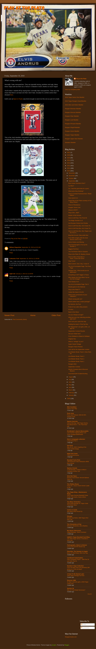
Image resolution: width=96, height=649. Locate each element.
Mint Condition (71, 407)
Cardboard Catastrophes (75, 558)
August (71, 377)
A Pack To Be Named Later (75, 574)
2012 (68, 165)
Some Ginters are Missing (76, 242)
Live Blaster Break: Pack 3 (76, 356)
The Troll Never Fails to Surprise (78, 251)
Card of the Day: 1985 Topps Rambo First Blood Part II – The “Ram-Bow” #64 (77, 424)
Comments (85, 627)
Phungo (69, 516)
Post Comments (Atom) (20, 319)
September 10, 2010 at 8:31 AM (31, 247)
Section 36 (70, 588)
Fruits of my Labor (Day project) (77, 307)
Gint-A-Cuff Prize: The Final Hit (77, 218)
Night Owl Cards (72, 453)
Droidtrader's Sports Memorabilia (77, 431)
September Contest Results (76, 331)
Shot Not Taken (72, 476)
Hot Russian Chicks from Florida (78, 223)
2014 (68, 160)
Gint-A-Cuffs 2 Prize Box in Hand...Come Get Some (76, 257)
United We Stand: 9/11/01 (76, 292)
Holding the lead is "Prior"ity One (78, 324)
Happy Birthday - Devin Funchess (76, 532)
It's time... (71, 309)
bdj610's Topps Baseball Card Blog (78, 537)
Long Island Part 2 (72, 440)
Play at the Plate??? (74, 289)
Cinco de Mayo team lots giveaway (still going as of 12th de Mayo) (78, 568)
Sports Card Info (72, 421)
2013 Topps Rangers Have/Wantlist (75, 101)
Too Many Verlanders (74, 502)
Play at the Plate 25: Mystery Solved (79, 254)
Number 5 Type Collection (75, 566)
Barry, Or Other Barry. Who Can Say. (77, 553)
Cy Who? (71, 186)
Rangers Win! (72, 364)
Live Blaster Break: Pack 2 (76, 359)
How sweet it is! (73, 198)
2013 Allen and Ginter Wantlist (74, 105)
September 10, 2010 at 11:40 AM (29, 258)
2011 (68, 168)
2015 (68, 157)
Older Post (56, 315)
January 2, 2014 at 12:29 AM (24, 273)
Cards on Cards (72, 510)
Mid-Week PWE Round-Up (74, 511)
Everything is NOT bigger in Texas (78, 275)
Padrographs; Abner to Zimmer (77, 545)
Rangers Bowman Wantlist (73, 108)
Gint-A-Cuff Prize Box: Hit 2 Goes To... (79, 228)
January (71, 395)
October (71, 178)
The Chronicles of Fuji (74, 524)
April (70, 387)
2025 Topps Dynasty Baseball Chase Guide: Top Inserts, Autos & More (77, 496)
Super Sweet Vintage (74, 344)
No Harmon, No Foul (74, 304)
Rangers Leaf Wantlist (71, 120)
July (70, 379)
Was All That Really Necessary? (76, 590)
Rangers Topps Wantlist (72, 135)
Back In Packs (18, 99)
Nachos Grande (72, 468)
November (72, 175)
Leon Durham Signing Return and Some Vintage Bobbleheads (76, 433)
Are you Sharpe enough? (75, 314)
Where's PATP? (73, 210)
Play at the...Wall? (73, 212)
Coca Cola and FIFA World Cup (76, 546)
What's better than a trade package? (79, 301)
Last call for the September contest (78, 349)
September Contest (74, 366)
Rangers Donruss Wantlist (73, 112)
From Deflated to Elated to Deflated (79, 336)
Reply (11, 252)
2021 (68, 152)
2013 (68, 163)
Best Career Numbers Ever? (76, 183)
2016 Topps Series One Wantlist (74, 97)
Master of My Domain (74, 215)
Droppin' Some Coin (74, 207)
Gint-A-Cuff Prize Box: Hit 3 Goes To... (79, 226)
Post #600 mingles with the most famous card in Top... (78, 238)
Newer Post (9, 315)
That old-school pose (73, 455)
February (71, 392)
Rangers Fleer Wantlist (72, 116)
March (71, 390)
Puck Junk (70, 413)
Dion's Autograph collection (76, 439)
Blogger (66, 645)
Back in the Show (73, 312)
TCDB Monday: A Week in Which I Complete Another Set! (76, 470)
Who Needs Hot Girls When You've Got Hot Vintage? (78, 278)
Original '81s (72, 339)
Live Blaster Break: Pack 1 (76, 361)
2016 (68, 155)
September (72, 181)
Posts (83, 624)
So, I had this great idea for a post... (79, 188)
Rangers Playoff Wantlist (72, 127)
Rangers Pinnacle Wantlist (73, 123)
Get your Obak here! (74, 333)
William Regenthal (15, 247)
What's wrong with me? (75, 299)
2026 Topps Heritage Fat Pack (75, 575)
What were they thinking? (76, 191)
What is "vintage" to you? (75, 341)
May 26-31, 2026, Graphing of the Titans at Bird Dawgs (76, 448)
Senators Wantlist (70, 142)
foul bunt (70, 445)
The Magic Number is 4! (75, 220)
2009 (68, 398)
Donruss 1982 (71, 580)
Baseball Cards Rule (73, 460)
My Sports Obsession (74, 530)
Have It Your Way (72, 408)
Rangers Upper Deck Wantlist (74, 138)
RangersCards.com (71, 637)
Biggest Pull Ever (73, 249)
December (72, 173)
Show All (90, 594)
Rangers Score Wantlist (72, 131)
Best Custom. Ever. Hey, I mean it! (78, 263)
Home (32, 315)
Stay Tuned (71, 261)
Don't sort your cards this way (77, 321)
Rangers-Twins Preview (75, 346)
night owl (12, 273)
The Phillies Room (73, 484)
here (11, 95)
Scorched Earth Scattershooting (78, 373)
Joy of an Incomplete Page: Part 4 (78, 284)
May (70, 385)
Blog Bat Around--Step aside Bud (78, 235)
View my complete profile (72, 89)
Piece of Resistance (74, 205)
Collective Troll (14, 258)
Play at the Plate (24, 8)
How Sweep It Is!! (73, 281)
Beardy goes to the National (76, 287)
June (70, 382)
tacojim (54, 645)
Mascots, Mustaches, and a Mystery (77, 526)
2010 (68, 171)
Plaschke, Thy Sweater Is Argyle (77, 551)
